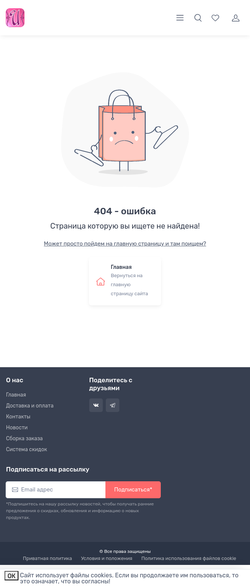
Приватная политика (47, 558)
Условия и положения (106, 558)
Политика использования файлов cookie (188, 558)
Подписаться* (133, 489)
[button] (198, 17)
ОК (11, 576)
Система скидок (26, 449)
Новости (16, 427)
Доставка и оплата (29, 406)
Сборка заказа (24, 438)
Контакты (18, 417)
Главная (16, 395)
